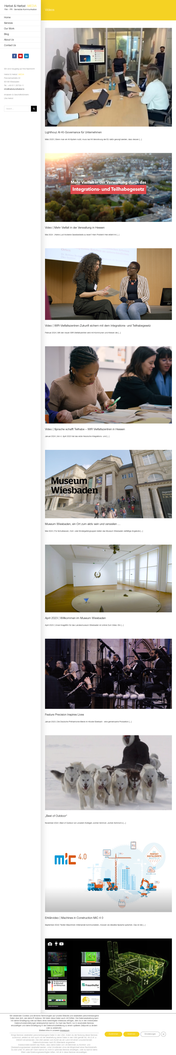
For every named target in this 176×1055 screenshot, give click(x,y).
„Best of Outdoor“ (56, 816)
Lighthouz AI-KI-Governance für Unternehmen (73, 132)
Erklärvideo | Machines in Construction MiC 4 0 (74, 918)
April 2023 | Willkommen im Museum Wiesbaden (75, 618)
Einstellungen (150, 1034)
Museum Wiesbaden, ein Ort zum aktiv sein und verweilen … (82, 524)
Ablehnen (131, 1034)
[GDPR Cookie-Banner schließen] (163, 1034)
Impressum (64, 1030)
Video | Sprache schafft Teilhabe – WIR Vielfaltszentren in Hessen (85, 429)
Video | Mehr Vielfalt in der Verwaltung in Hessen (75, 227)
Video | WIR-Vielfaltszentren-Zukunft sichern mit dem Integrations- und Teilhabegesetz (98, 326)
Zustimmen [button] (113, 1034)
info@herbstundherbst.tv (14, 89)
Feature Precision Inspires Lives (64, 714)
